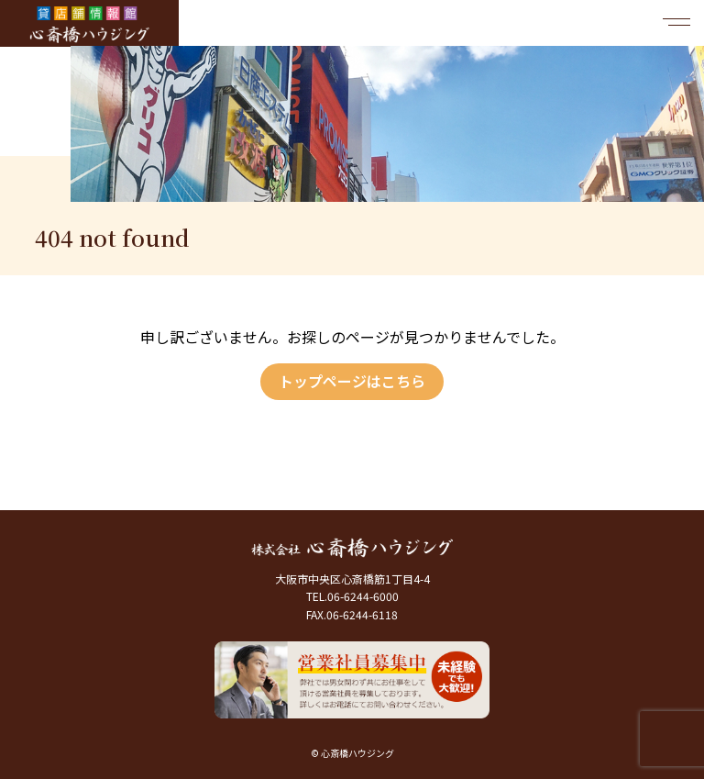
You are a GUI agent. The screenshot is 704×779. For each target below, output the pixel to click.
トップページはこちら (352, 381)
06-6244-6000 (363, 596)
